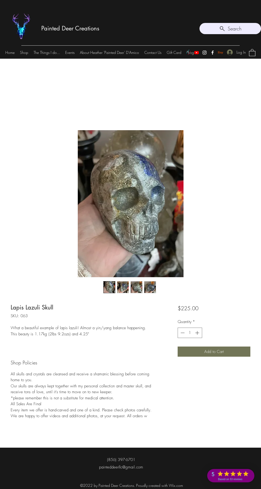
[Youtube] (196, 52)
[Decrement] (182, 333)
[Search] (230, 28)
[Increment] (197, 333)
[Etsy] (220, 52)
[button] (252, 52)
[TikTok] (188, 52)
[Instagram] (204, 52)
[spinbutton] (189, 333)
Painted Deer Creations (70, 28)
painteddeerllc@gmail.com (121, 467)
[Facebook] (212, 52)
